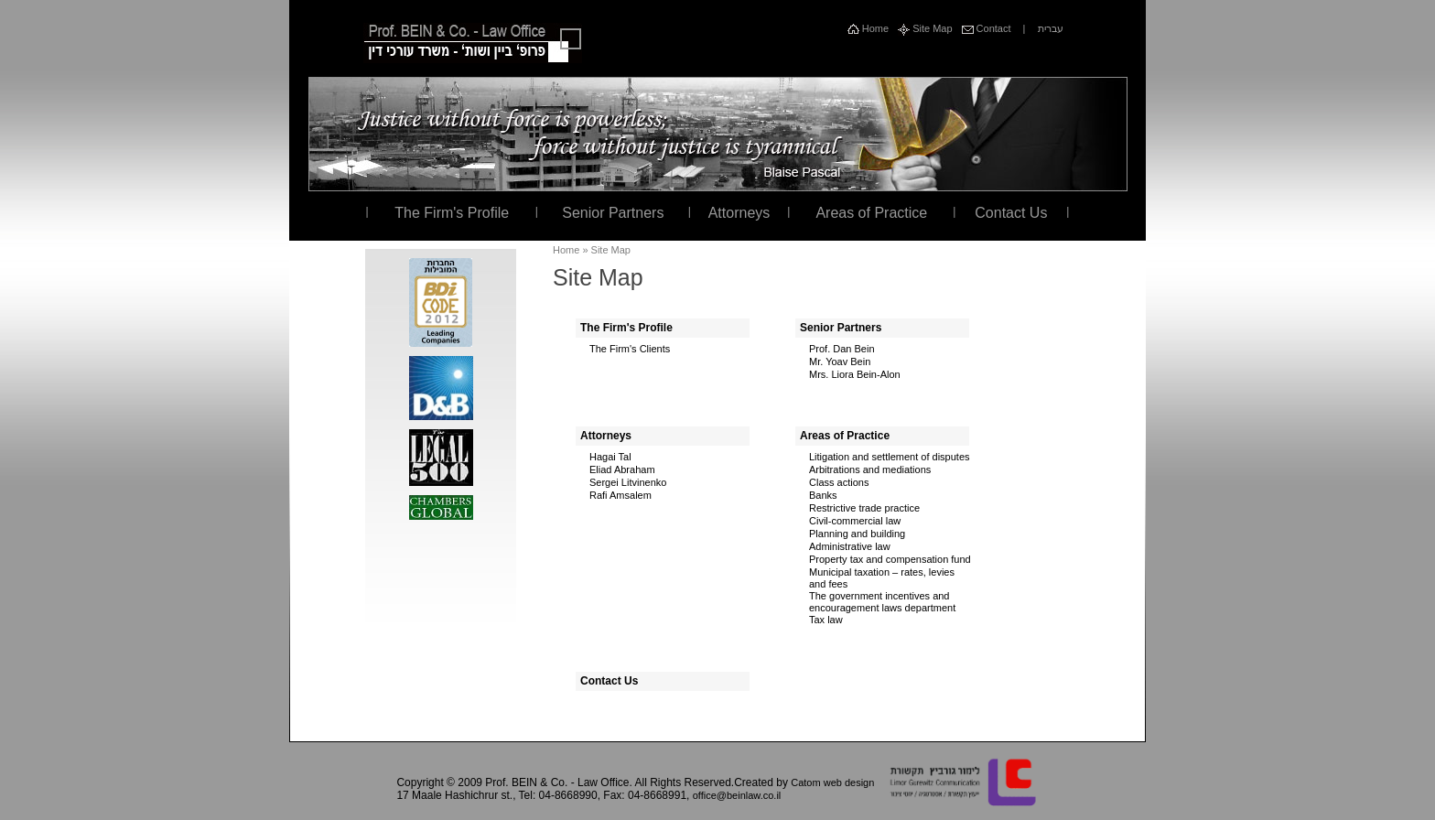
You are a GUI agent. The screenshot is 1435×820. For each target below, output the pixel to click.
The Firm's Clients (629, 348)
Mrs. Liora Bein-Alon (855, 374)
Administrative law (849, 546)
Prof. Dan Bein (842, 348)
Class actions (839, 482)
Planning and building (857, 533)
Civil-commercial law (855, 520)
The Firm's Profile (451, 213)
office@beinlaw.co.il (737, 795)
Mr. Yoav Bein (839, 361)
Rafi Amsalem (620, 495)
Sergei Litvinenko (627, 482)
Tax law (826, 619)
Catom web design (832, 782)
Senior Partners (613, 213)
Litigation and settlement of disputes (889, 456)
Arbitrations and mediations (870, 469)
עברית (1050, 28)
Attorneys (739, 213)
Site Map (925, 28)
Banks (823, 495)
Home (868, 28)
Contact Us (1011, 213)
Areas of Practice (871, 213)
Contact (986, 28)
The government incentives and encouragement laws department (882, 601)
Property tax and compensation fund (890, 559)
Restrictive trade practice (864, 507)
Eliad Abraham (622, 469)
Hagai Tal (610, 456)
